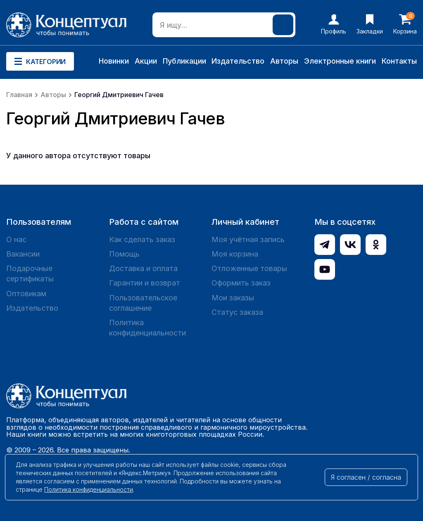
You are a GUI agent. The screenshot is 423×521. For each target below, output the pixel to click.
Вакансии (23, 254)
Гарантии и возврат (144, 282)
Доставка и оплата (143, 268)
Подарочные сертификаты (30, 273)
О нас (16, 239)
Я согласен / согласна (366, 477)
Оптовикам (26, 293)
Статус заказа (237, 312)
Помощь (124, 254)
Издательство (238, 61)
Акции (146, 61)
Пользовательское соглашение (143, 302)
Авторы (284, 61)
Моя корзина (235, 254)
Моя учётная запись (248, 239)
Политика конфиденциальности (147, 327)
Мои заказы (233, 297)
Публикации (184, 61)
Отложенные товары (249, 268)
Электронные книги (340, 61)
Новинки (114, 61)
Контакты (399, 61)
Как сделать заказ (142, 239)
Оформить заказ (241, 282)
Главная (19, 94)
